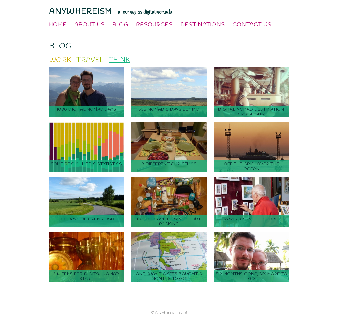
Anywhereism (80, 12)
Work (60, 60)
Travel (90, 60)
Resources (154, 25)
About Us (89, 25)
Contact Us (252, 25)
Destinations (202, 25)
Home (58, 25)
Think (119, 60)
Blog (120, 25)
